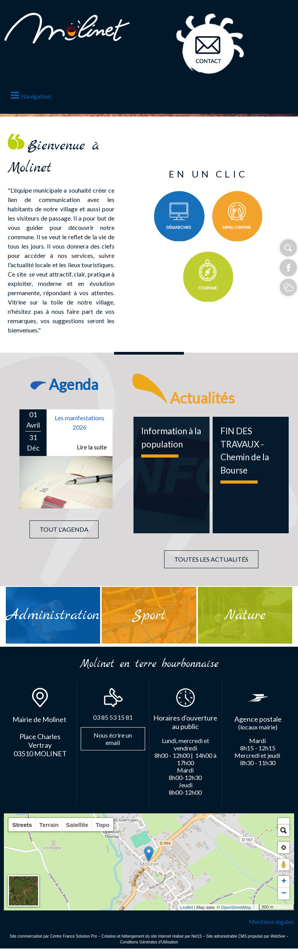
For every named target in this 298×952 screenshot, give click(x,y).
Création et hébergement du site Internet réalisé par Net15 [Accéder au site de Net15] (151, 936)
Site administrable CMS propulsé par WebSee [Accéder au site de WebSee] (245, 936)
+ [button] (283, 882)
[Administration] (53, 615)
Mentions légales (271, 921)
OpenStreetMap (236, 907)
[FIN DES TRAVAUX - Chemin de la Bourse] (251, 475)
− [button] (283, 894)
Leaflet (186, 907)
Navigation (36, 96)
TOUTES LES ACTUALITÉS (211, 559)
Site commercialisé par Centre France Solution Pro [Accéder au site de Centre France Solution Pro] (53, 936)
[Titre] (179, 216)
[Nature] (245, 615)
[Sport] (149, 615)
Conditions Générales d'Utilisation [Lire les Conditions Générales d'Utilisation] (149, 942)
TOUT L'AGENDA (64, 529)
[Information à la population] (171, 475)
